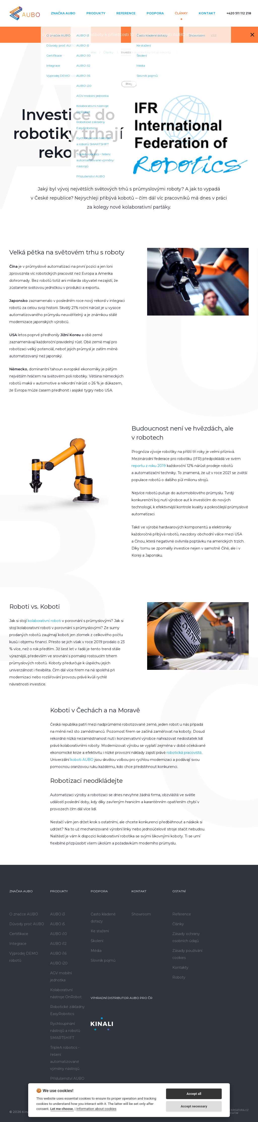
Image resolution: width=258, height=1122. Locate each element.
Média (96, 950)
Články (181, 13)
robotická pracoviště (184, 752)
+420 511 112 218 (239, 13)
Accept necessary (194, 1106)
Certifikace (18, 934)
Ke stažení (100, 931)
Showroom (141, 914)
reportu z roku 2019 (149, 465)
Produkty (95, 13)
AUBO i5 (57, 924)
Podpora (155, 13)
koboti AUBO (81, 759)
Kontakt (207, 13)
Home (91, 52)
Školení (97, 941)
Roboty (178, 977)
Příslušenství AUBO (67, 1078)
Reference (126, 13)
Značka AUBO (63, 13)
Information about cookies (96, 1109)
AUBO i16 (58, 953)
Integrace (17, 943)
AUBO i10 (58, 934)
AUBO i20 (59, 963)
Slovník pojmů (103, 960)
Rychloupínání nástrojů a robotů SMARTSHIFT (65, 1030)
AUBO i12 (58, 943)
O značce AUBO (23, 914)
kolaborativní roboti (44, 620)
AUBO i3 (57, 914)
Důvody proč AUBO (26, 924)
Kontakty (180, 967)
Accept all (193, 1094)
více (213, 35)
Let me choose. (62, 1109)
